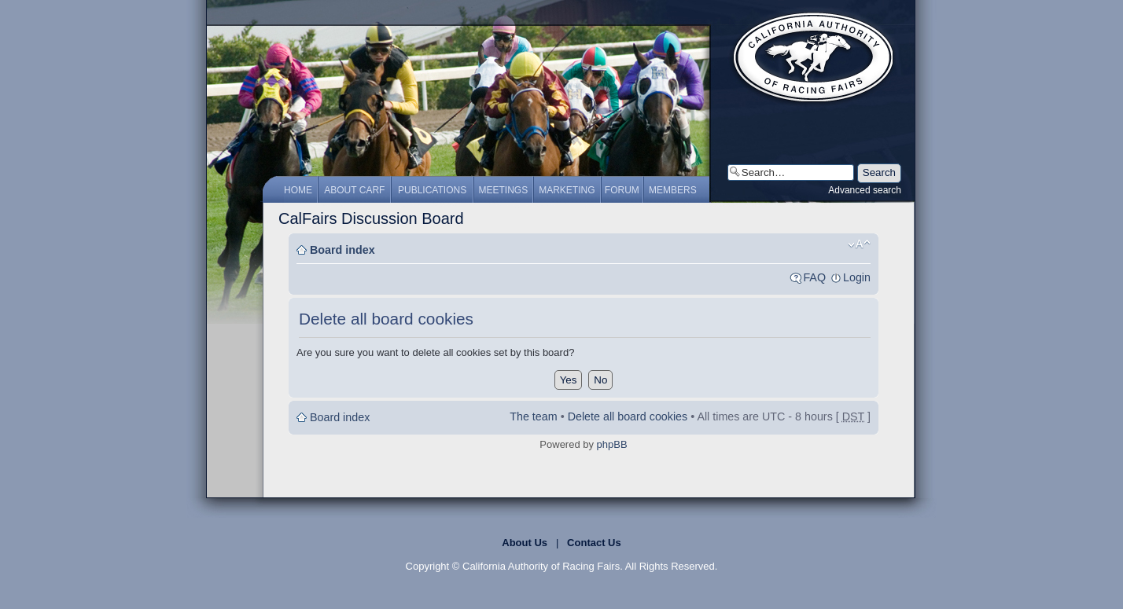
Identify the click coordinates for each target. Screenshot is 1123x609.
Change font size (859, 244)
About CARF (354, 190)
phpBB (612, 444)
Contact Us (594, 542)
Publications (432, 190)
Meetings (503, 190)
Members (673, 190)
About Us (524, 542)
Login (857, 277)
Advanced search (864, 190)
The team (533, 416)
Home (298, 190)
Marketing (567, 190)
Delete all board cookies (628, 416)
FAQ (814, 277)
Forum (622, 190)
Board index (342, 250)
